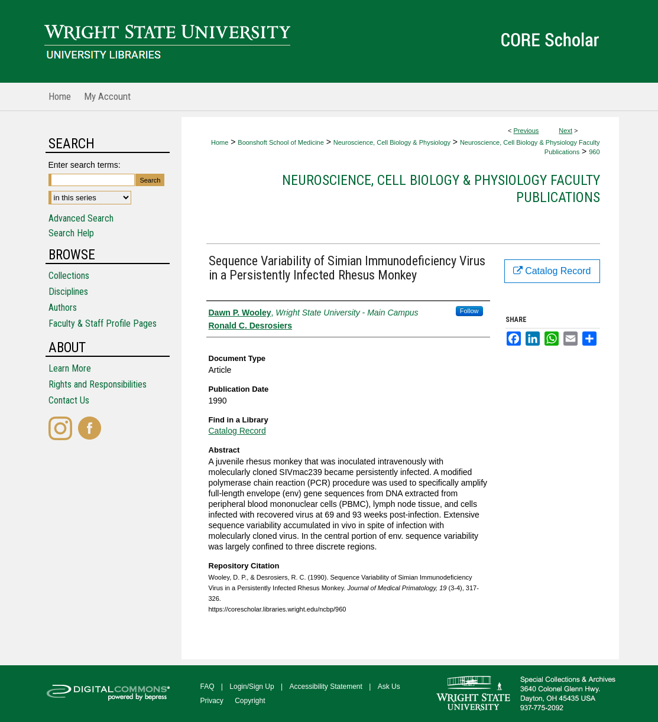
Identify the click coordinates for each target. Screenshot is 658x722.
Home (219, 142)
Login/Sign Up (251, 686)
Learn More (69, 368)
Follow (469, 310)
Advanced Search (81, 218)
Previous (526, 130)
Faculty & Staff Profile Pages (102, 323)
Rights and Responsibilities (97, 384)
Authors (62, 307)
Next (565, 130)
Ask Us (389, 686)
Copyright (250, 701)
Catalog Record (237, 430)
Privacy (211, 701)
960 (594, 151)
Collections (68, 275)
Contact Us (68, 400)
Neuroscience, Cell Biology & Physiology (391, 142)
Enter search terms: (84, 165)
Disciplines (68, 291)
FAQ (207, 686)
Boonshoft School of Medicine (281, 142)
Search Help (71, 233)
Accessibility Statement (326, 686)
